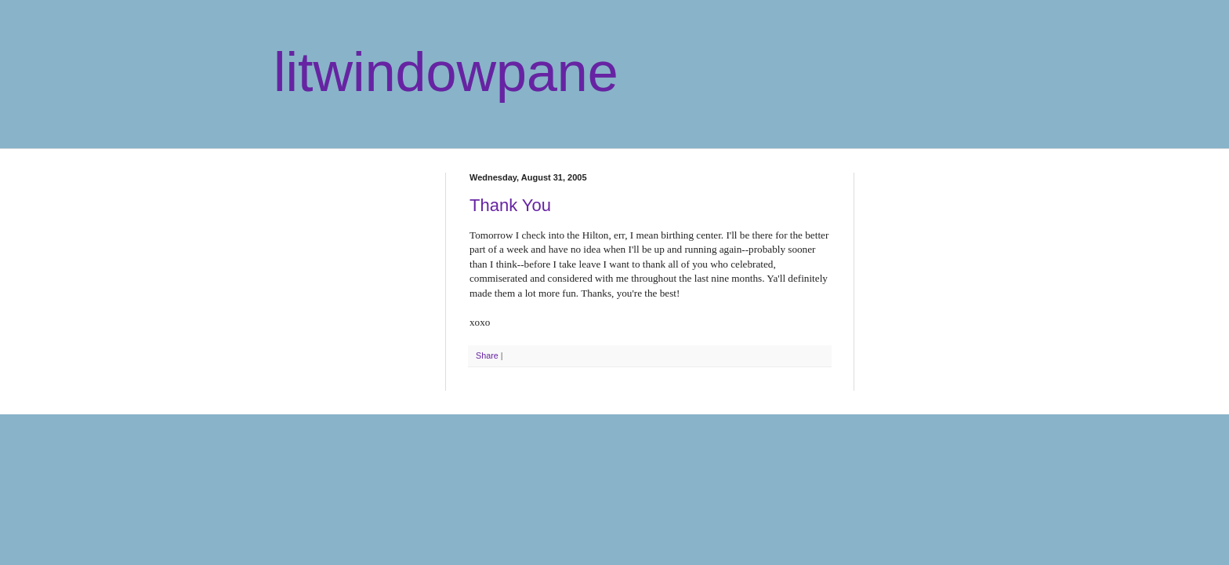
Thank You (510, 205)
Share (487, 355)
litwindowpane (446, 72)
